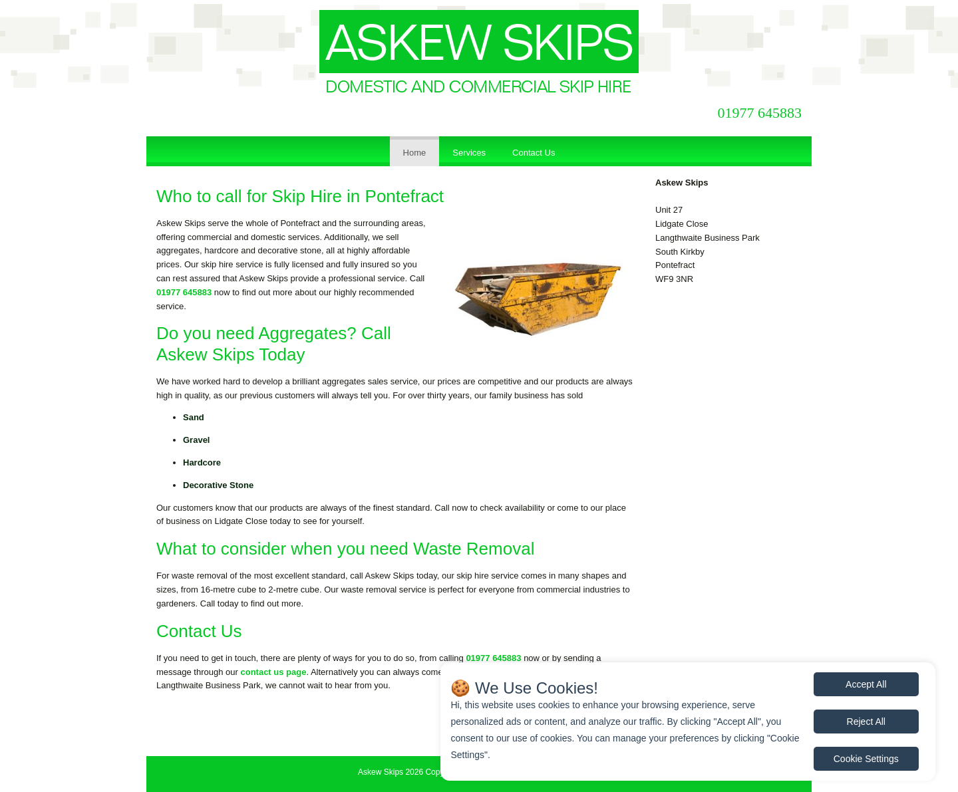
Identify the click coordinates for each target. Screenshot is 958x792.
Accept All (866, 684)
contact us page (273, 672)
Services (469, 153)
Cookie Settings (866, 758)
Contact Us (533, 153)
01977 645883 (760, 112)
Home (414, 153)
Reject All (866, 721)
